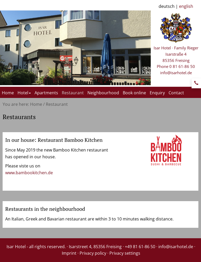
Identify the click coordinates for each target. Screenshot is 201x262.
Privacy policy (93, 253)
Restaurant (73, 93)
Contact (176, 93)
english (186, 6)
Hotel (24, 93)
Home (8, 93)
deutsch (167, 6)
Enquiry (157, 93)
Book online (134, 93)
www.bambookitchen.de (29, 173)
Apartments (46, 93)
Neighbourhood (103, 93)
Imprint (69, 253)
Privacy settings (124, 253)
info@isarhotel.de (176, 72)
